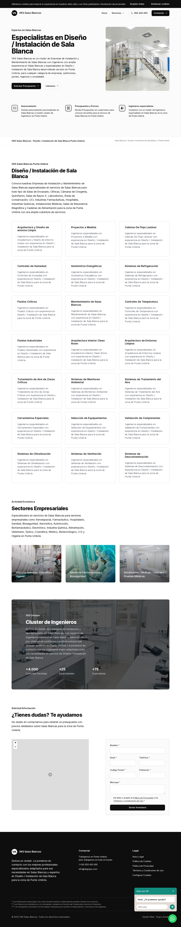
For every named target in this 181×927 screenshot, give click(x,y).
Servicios (118, 13)
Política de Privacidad (143, 798)
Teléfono (144, 757)
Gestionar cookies (160, 4)
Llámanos (52, 86)
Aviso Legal (138, 856)
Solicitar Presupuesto (26, 86)
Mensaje (115, 782)
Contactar (160, 13)
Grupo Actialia (162, 917)
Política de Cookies (141, 861)
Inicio (104, 13)
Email (113, 757)
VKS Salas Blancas (26, 13)
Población (145, 770)
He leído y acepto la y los (135, 799)
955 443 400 (139, 13)
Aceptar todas (137, 4)
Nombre (114, 745)
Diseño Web (148, 917)
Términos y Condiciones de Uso (128, 801)
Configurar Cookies (141, 875)
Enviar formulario (137, 807)
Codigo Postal (118, 770)
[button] (50, 774)
